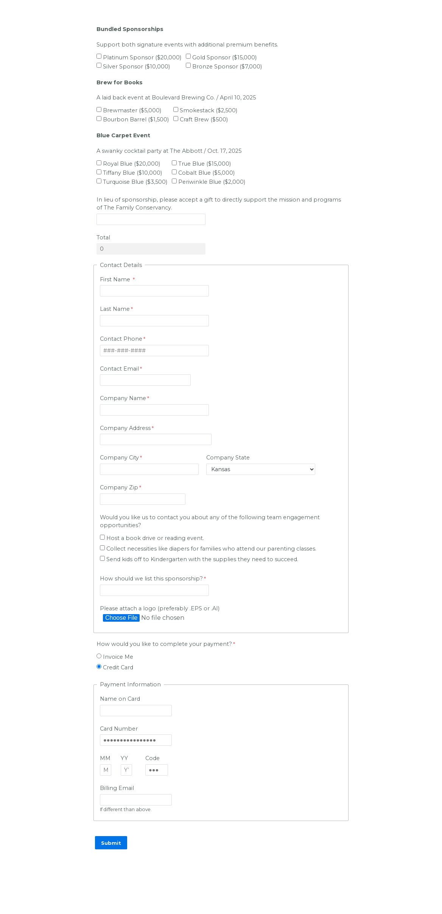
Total (103, 237)
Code (152, 758)
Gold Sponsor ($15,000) (224, 57)
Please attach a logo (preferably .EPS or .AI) (160, 608)
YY (124, 758)
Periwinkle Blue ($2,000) (211, 181)
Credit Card (118, 667)
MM (105, 758)
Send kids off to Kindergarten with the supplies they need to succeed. (202, 559)
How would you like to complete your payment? (164, 644)
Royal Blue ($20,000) (131, 163)
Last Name (115, 309)
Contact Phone (121, 338)
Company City (119, 457)
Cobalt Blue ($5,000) (206, 172)
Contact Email (119, 368)
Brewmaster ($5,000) (132, 110)
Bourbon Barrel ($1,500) (136, 119)
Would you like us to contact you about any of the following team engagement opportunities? (210, 521)
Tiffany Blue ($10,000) (132, 172)
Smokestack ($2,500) (208, 110)
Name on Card (120, 698)
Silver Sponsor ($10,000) (136, 66)
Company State (228, 457)
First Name (116, 279)
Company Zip (119, 487)
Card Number (119, 728)
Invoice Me (118, 656)
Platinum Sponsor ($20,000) (142, 57)
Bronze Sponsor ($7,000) (227, 66)
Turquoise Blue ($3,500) (135, 181)
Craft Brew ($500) (204, 119)
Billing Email (117, 788)
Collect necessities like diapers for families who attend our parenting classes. (212, 548)
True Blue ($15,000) (204, 163)
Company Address (125, 428)
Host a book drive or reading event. (155, 538)
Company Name (123, 398)
